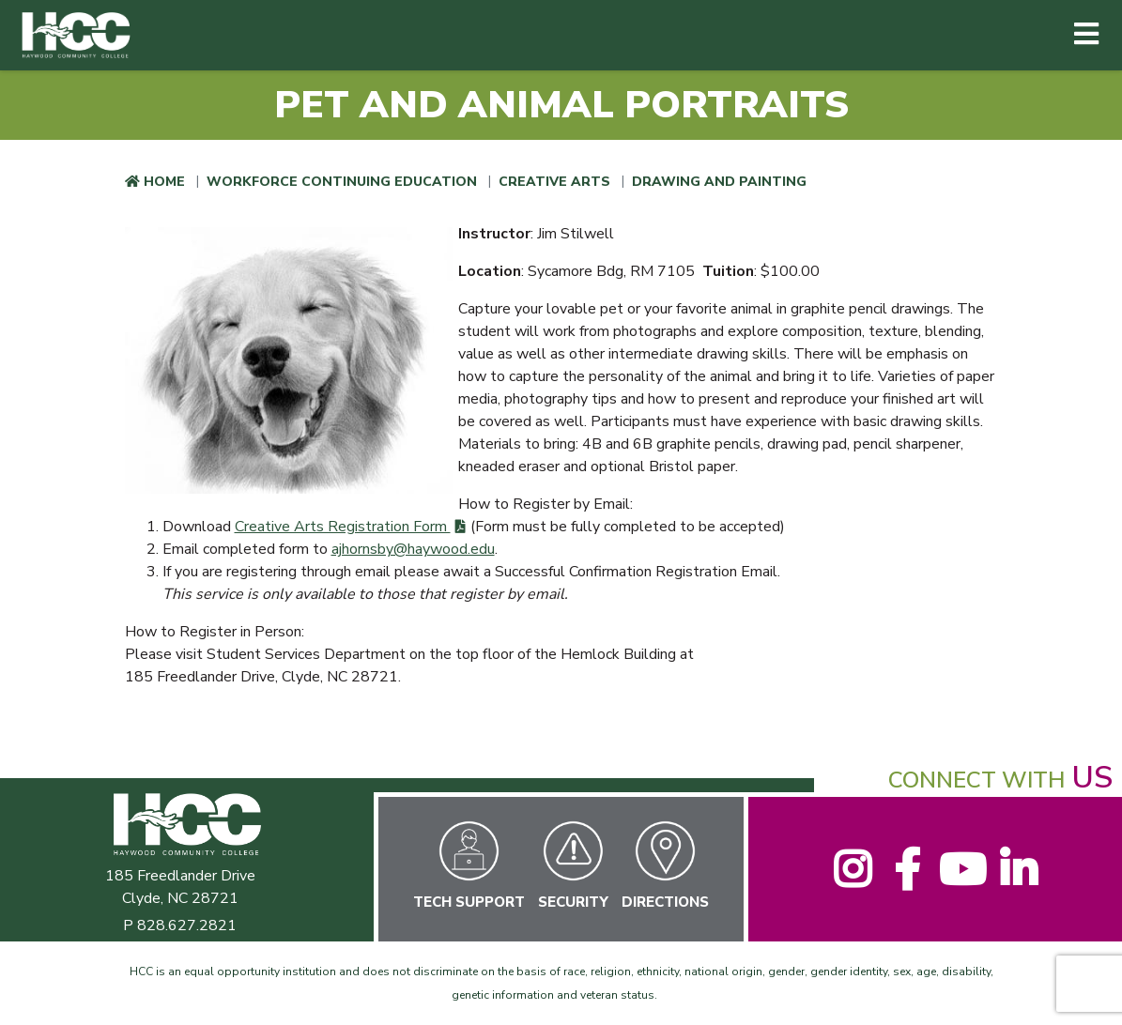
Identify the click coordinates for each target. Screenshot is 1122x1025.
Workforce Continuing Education (342, 182)
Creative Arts (554, 182)
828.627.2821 (187, 925)
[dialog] (1065, 968)
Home (164, 182)
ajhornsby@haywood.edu (413, 549)
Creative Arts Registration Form (343, 526)
